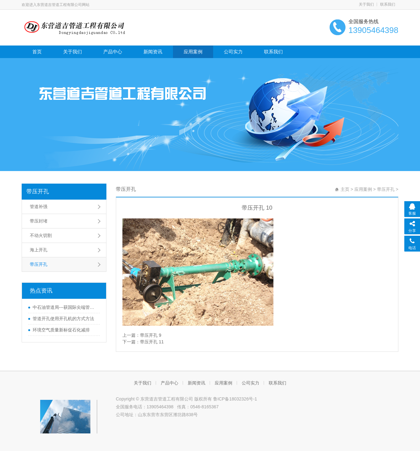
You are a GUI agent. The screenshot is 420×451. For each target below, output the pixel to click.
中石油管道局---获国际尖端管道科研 (65, 307)
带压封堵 (38, 220)
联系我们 (387, 4)
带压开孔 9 (150, 335)
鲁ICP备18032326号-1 (235, 398)
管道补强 (38, 206)
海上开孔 (38, 249)
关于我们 (366, 4)
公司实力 (233, 51)
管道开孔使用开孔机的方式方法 (63, 318)
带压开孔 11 (152, 341)
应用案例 (193, 51)
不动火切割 (41, 235)
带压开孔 (37, 191)
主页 (345, 189)
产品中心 (112, 51)
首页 (37, 51)
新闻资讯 (152, 51)
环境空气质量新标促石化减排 (61, 329)
